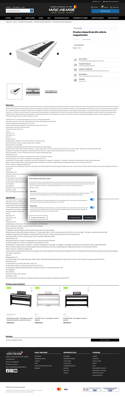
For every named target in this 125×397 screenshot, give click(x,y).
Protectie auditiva (98, 18)
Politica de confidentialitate (43, 366)
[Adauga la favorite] (31, 288)
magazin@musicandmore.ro (111, 1)
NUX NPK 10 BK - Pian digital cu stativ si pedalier (75, 319)
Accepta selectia (75, 217)
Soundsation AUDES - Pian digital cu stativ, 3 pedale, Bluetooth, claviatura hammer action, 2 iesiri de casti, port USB (20, 319)
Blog (23, 7)
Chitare (7, 18)
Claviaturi (18, 18)
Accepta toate (89, 217)
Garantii (66, 368)
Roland (79, 28)
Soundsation (11, 314)
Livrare (8, 7)
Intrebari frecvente (70, 366)
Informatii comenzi (69, 358)
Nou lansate (69, 12)
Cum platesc (67, 361)
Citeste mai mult (34, 187)
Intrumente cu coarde (80, 18)
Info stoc (66, 370)
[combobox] (20, 11)
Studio (41, 18)
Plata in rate (67, 363)
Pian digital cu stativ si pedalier (25, 21)
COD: (75, 48)
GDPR (36, 363)
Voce (48, 18)
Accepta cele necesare (38, 217)
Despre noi (38, 356)
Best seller (61, 12)
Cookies (37, 361)
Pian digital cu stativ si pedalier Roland (42, 21)
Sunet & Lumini (30, 18)
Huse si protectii (113, 18)
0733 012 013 (96, 1)
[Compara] (31, 291)
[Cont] (114, 7)
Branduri (37, 368)
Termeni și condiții (40, 358)
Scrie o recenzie (87, 39)
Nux (36, 314)
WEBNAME (30, 392)
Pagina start (8, 21)
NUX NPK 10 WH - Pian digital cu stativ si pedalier (47, 319)
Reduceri (53, 12)
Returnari (16, 7)
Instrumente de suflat (62, 18)
